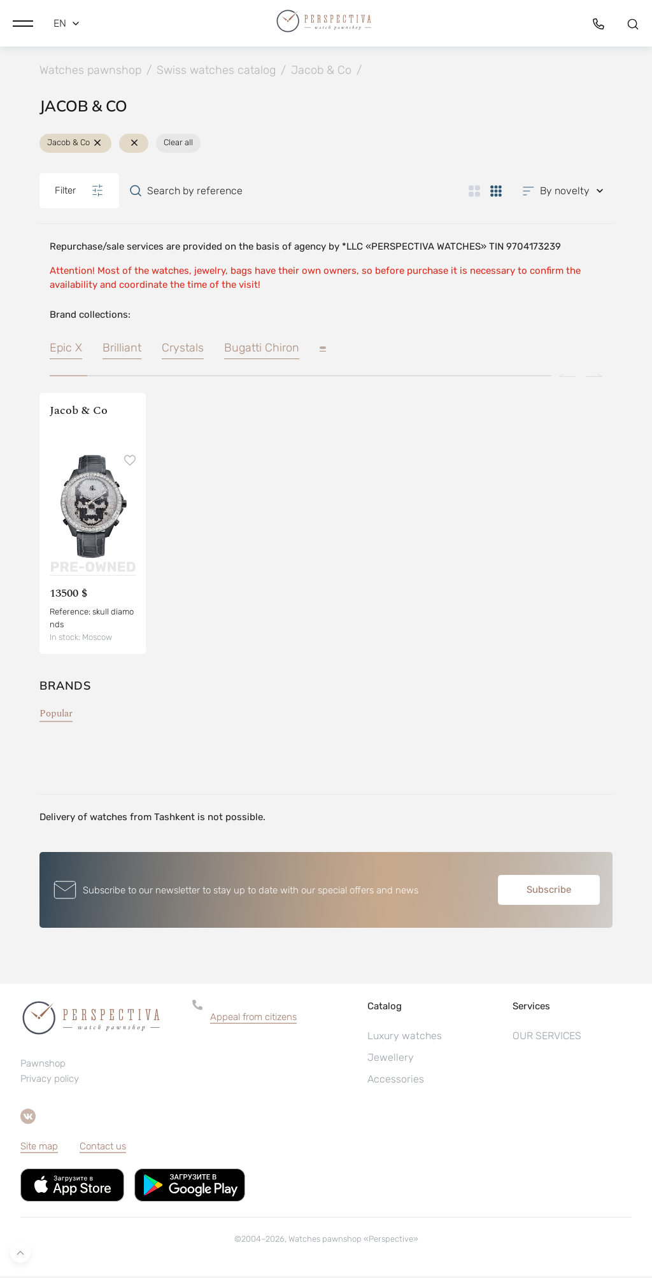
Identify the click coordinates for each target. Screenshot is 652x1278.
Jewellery (390, 1059)
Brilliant (122, 350)
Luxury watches (404, 1038)
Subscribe (549, 891)
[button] (23, 22)
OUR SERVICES (547, 1038)
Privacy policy (49, 1080)
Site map (39, 1148)
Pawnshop (43, 1065)
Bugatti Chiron (261, 350)
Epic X (66, 350)
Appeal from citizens (253, 1019)
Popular (56, 715)
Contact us (103, 1148)
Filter (79, 192)
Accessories (395, 1081)
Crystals (183, 350)
